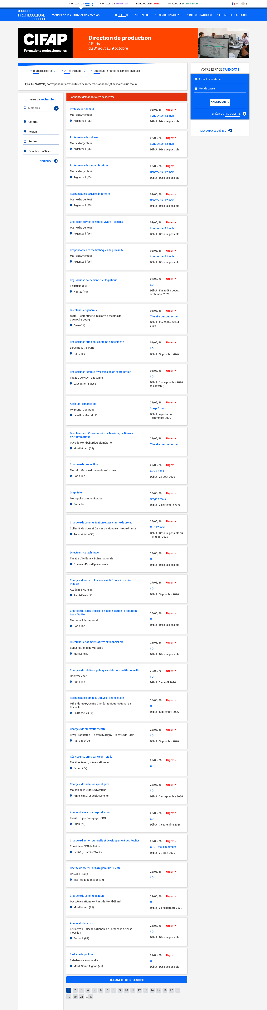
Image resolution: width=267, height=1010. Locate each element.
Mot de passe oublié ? (216, 131)
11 (132, 990)
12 (139, 990)
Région (30, 131)
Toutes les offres (44, 71)
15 (158, 990)
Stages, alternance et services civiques (118, 71)
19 (68, 996)
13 (145, 990)
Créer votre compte (229, 114)
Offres (123, 15)
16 (165, 990)
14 (152, 990)
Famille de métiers (36, 151)
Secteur (30, 141)
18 (177, 990)
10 (126, 990)
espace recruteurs (233, 15)
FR (235, 3)
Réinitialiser (48, 161)
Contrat (30, 122)
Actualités (142, 15)
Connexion (219, 102)
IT (244, 3)
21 (81, 996)
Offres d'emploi (74, 71)
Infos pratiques (200, 15)
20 (75, 996)
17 (171, 990)
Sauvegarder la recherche (126, 980)
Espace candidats (170, 15)
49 (90, 996)
